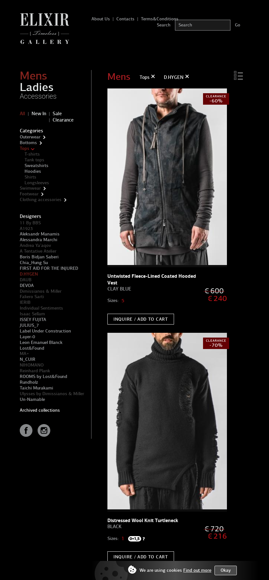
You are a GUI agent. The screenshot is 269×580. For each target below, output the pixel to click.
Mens (33, 76)
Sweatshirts (36, 165)
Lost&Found (32, 348)
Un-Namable (32, 399)
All (22, 113)
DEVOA (27, 285)
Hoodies (33, 171)
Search (164, 25)
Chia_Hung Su (34, 262)
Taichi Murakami (36, 388)
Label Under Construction (45, 331)
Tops (24, 148)
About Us (100, 19)
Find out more (197, 570)
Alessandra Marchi (38, 239)
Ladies (37, 87)
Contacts (125, 19)
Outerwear (30, 137)
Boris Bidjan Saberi (39, 257)
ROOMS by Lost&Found (43, 376)
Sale (57, 113)
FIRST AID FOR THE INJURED (49, 268)
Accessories (38, 96)
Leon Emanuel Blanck (41, 342)
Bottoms (28, 142)
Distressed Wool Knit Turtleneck (142, 520)
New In (39, 113)
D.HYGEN (29, 274)
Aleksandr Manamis (40, 234)
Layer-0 (27, 336)
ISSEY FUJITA (33, 319)
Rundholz (29, 382)
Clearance (63, 120)
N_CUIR (27, 359)
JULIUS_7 (29, 325)
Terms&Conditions (159, 19)
